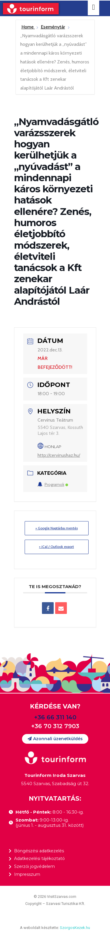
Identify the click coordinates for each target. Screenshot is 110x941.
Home (28, 27)
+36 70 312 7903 (55, 726)
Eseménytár (53, 27)
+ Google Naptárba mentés (56, 528)
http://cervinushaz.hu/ (59, 455)
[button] (55, 739)
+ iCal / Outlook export (56, 546)
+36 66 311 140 (55, 717)
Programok (53, 484)
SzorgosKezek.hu (75, 927)
